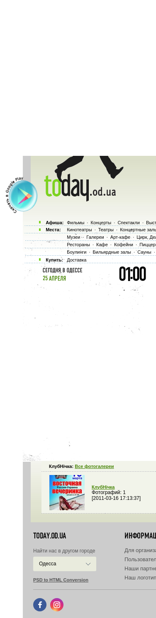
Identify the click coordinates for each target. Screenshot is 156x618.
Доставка (76, 259)
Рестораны (78, 244)
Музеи (73, 237)
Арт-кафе (120, 237)
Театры (106, 229)
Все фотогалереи (94, 466)
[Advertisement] (78, 78)
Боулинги (76, 252)
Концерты (100, 222)
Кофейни (123, 244)
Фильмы (75, 222)
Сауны (144, 252)
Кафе (102, 244)
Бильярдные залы (112, 252)
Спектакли (128, 222)
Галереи (95, 237)
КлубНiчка (103, 487)
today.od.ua (49, 535)
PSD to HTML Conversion (60, 579)
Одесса (47, 564)
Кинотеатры (79, 229)
